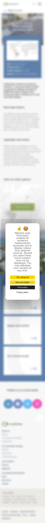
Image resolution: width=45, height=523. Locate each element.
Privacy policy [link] (22, 292)
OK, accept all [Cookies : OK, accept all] (23, 277)
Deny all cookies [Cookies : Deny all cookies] (22, 282)
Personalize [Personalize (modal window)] (23, 287)
